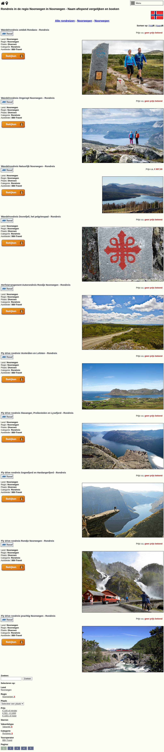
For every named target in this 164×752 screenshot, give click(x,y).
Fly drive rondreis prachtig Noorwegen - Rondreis (28, 616)
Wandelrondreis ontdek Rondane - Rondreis (25, 30)
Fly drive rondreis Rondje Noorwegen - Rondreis (27, 541)
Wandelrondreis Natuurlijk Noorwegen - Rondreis (28, 166)
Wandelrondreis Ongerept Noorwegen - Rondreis (27, 98)
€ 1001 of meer (9, 716)
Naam (159, 25)
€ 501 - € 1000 (9, 713)
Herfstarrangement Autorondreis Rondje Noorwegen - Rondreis (35, 285)
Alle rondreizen (65, 20)
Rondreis (7, 733)
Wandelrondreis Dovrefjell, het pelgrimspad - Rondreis (31, 216)
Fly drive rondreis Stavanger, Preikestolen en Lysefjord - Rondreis (37, 413)
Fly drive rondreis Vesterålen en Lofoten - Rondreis (29, 353)
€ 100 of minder (9, 710)
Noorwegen (84, 20)
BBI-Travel (7, 740)
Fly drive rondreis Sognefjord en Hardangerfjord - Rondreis (33, 472)
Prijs (151, 25)
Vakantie (7, 726)
